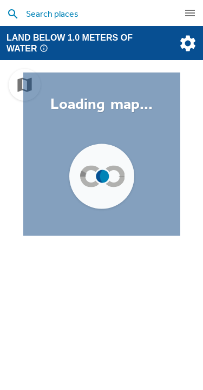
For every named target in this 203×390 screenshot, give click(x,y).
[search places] (97, 13)
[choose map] (25, 85)
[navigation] (190, 13)
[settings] (187, 43)
